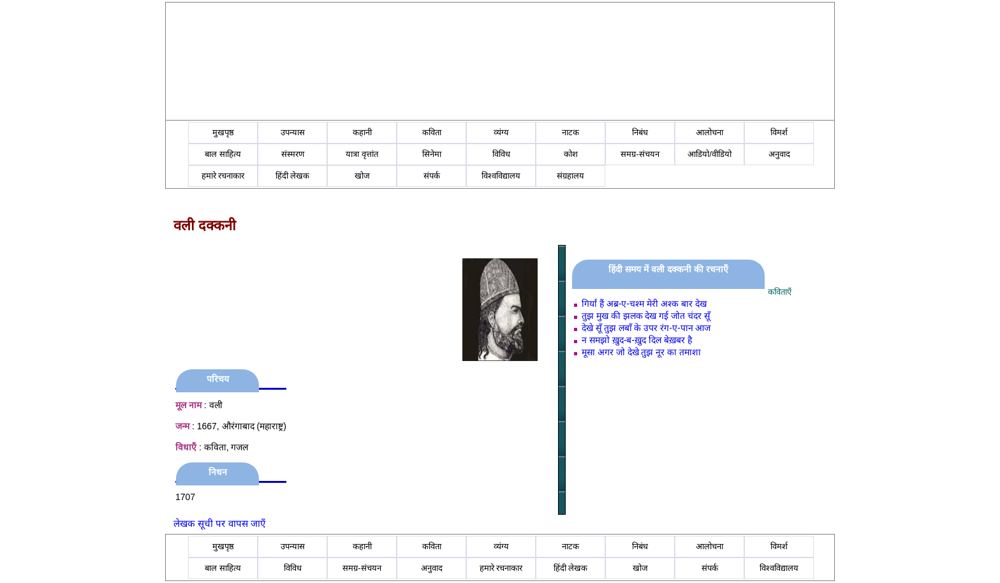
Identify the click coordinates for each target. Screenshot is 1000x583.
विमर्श (779, 132)
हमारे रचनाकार (223, 176)
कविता (431, 132)
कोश (571, 154)
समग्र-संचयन (640, 154)
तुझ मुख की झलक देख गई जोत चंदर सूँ (646, 316)
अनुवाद (779, 154)
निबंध (640, 132)
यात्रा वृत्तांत (362, 154)
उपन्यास (293, 132)
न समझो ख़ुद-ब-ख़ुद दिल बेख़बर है (637, 340)
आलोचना (709, 132)
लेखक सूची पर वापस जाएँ (219, 523)
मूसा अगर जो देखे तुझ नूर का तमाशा (641, 352)
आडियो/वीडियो (710, 154)
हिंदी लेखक (293, 176)
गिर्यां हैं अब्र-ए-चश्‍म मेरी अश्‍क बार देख (644, 304)
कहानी (362, 132)
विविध (501, 154)
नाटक (570, 132)
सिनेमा (431, 154)
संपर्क (431, 176)
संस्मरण (292, 154)
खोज (362, 176)
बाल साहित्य (223, 154)
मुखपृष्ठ (223, 132)
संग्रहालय (570, 176)
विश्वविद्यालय (501, 176)
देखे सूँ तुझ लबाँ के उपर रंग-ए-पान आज (646, 328)
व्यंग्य (501, 132)
